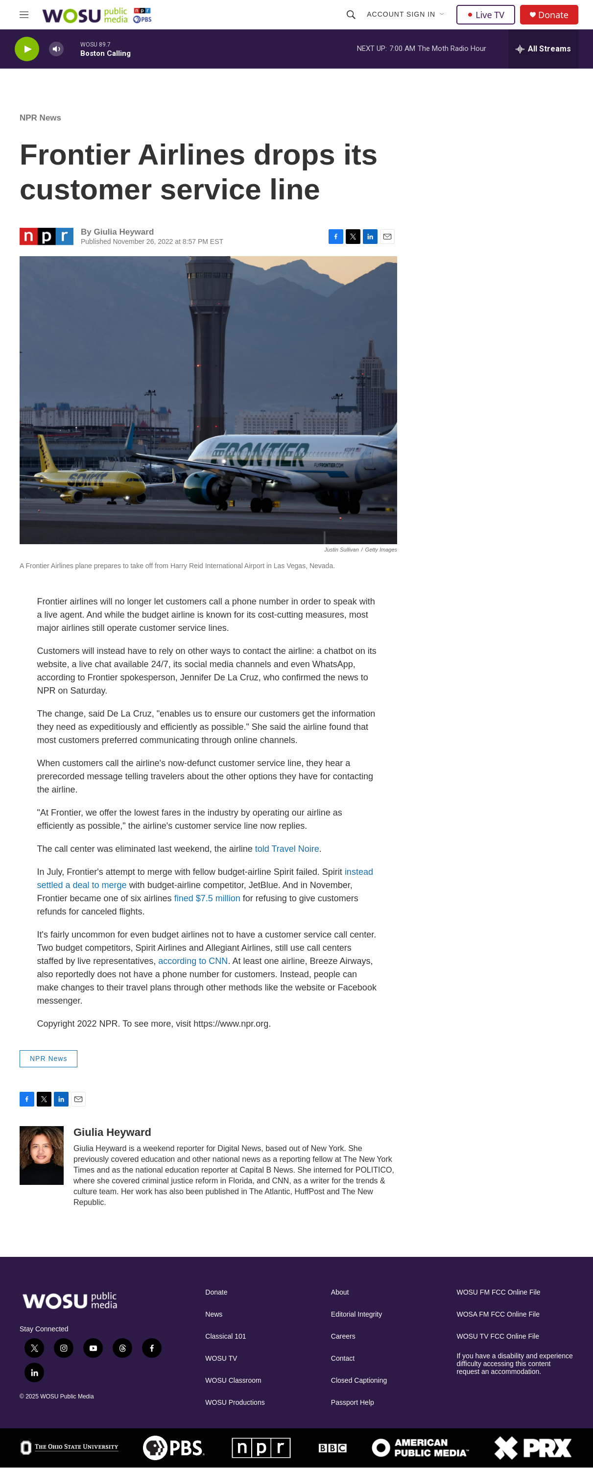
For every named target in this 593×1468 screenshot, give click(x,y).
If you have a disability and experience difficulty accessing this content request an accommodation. (514, 1363)
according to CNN (193, 961)
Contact (343, 1358)
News (213, 1314)
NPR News (40, 117)
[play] (27, 49)
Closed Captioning (359, 1380)
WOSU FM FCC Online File (498, 1292)
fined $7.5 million (207, 898)
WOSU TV (221, 1358)
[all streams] (543, 49)
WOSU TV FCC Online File (497, 1336)
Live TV (485, 15)
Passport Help (352, 1402)
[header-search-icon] (351, 14)
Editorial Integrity (356, 1314)
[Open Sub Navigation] (443, 15)
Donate (553, 15)
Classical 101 (225, 1336)
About (340, 1292)
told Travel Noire (287, 849)
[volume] (56, 49)
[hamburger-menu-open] (24, 14)
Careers (343, 1336)
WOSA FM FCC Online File (498, 1314)
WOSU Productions (234, 1402)
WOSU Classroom (233, 1380)
